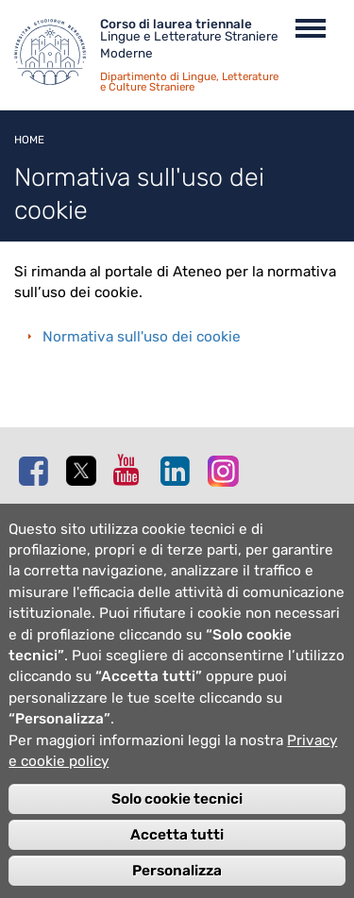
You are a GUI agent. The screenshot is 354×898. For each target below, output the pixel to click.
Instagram (226, 470)
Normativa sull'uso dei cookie (141, 336)
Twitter (85, 471)
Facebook (37, 470)
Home (29, 139)
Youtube (132, 469)
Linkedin (179, 470)
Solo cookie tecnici (177, 825)
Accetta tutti (177, 861)
